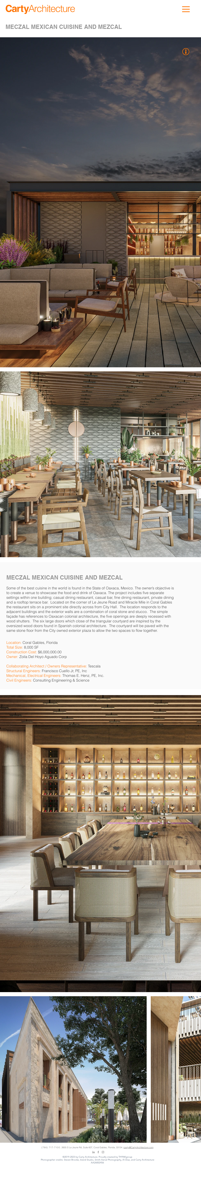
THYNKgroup (125, 1156)
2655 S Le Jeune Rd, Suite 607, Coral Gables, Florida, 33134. (92, 1147)
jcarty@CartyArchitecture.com (138, 1147)
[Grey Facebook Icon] (98, 1152)
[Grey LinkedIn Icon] (93, 1152)
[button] (186, 9)
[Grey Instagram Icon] (103, 1152)
